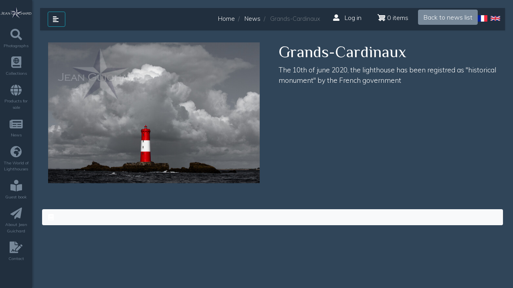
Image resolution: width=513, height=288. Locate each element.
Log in (347, 18)
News (252, 18)
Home (226, 18)
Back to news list (448, 17)
